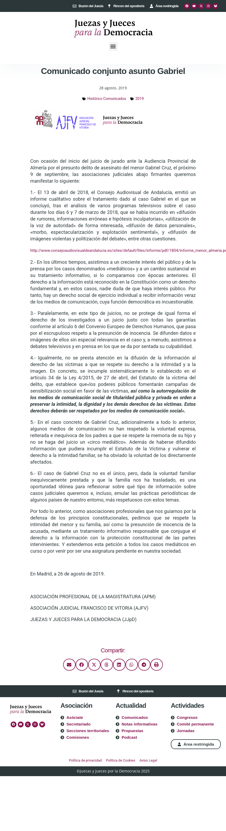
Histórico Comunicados (106, 98)
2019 (139, 98)
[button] (113, 46)
